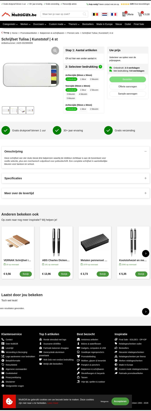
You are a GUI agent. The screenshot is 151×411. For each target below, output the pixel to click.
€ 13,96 (46, 273)
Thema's (72, 24)
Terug (6, 32)
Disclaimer (8, 381)
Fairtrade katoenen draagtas (54, 347)
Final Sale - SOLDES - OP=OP (131, 339)
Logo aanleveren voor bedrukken (18, 356)
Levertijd (7, 347)
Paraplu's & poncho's (88, 364)
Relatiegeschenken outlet (128, 343)
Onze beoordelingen (135, 4)
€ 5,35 (122, 273)
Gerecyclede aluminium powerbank (51, 354)
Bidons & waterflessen (89, 343)
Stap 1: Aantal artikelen (81, 50)
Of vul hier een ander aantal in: (81, 58)
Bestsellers (122, 347)
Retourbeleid (9, 364)
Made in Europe (124, 364)
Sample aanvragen (127, 93)
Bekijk (26, 274)
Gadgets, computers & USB (91, 347)
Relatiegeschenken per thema (130, 356)
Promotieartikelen (28, 33)
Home (14, 33)
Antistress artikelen (87, 339)
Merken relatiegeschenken (128, 360)
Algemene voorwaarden (14, 369)
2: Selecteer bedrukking (83, 66)
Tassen (82, 377)
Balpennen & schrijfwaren (52, 33)
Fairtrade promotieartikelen (129, 373)
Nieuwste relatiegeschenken (129, 352)
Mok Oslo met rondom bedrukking (56, 359)
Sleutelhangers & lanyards (91, 373)
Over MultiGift (9, 343)
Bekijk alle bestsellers (51, 363)
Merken (24, 24)
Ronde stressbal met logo (52, 339)
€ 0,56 (7, 273)
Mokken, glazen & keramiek (91, 360)
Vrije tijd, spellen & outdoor (91, 381)
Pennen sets (73, 33)
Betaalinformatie (10, 360)
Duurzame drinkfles (50, 343)
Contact (7, 339)
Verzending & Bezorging (14, 352)
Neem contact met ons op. (103, 4)
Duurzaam (38, 24)
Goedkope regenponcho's (90, 352)
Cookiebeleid (9, 373)
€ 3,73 (84, 273)
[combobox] (61, 14)
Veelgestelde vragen (12, 385)
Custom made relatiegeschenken (131, 369)
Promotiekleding (86, 356)
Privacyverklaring (11, 377)
